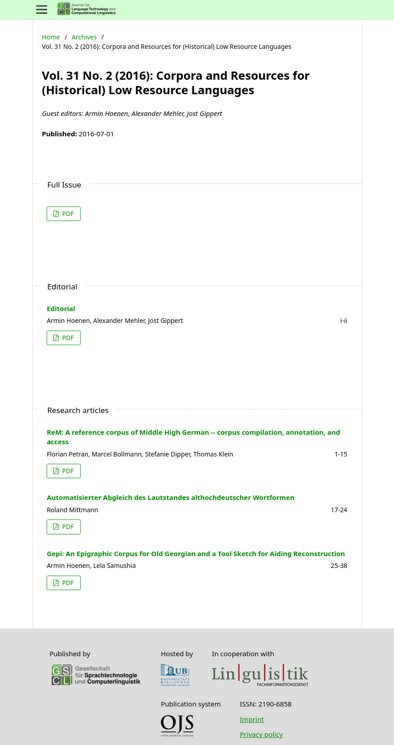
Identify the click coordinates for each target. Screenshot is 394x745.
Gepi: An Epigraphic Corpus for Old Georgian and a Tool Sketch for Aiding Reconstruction (196, 553)
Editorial (61, 308)
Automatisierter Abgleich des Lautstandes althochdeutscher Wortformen (170, 497)
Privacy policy (261, 734)
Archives (84, 37)
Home (51, 37)
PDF (67, 213)
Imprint (252, 719)
